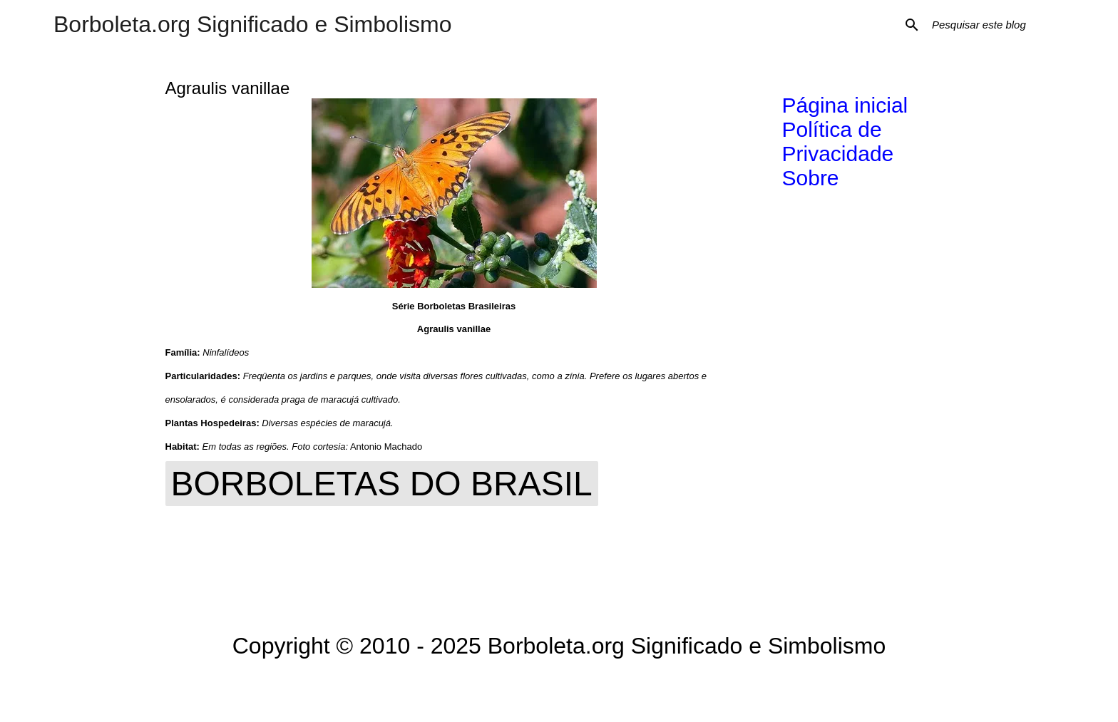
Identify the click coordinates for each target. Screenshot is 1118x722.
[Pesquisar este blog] (1001, 25)
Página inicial (845, 105)
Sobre (810, 178)
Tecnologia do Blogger (559, 690)
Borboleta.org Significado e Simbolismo (252, 24)
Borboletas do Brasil (382, 483)
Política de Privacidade (838, 141)
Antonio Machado (386, 446)
